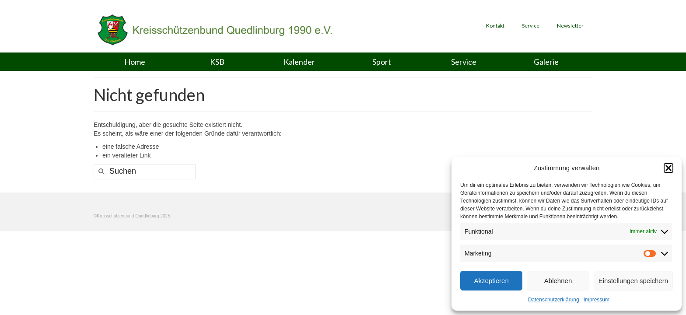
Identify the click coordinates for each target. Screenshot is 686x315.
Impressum (596, 300)
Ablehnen (558, 280)
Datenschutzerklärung (553, 300)
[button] (668, 168)
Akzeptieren (491, 280)
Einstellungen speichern (633, 280)
